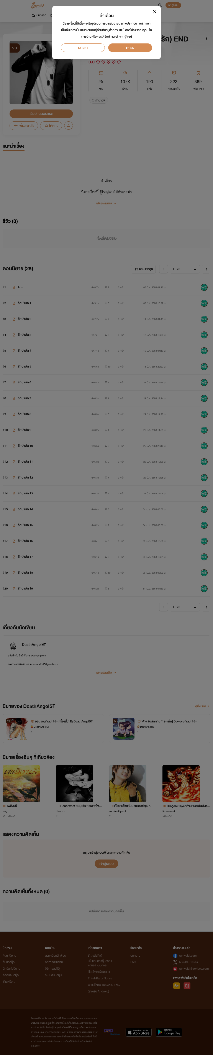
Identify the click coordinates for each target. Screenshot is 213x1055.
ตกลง (130, 48)
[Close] (155, 12)
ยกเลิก (83, 48)
